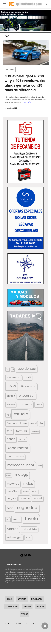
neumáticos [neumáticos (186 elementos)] (13, 491)
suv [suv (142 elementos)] (8, 519)
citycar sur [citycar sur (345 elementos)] (27, 396)
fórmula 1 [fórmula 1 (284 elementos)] (22, 431)
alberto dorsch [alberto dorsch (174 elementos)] (14, 377)
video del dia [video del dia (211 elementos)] (29, 529)
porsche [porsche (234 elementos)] (25, 498)
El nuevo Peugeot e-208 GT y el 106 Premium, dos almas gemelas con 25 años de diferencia (25, 83)
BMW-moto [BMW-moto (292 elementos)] (28, 386)
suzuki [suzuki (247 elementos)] (16, 519)
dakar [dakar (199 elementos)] (39, 404)
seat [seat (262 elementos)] (10, 508)
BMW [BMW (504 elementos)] (11, 386)
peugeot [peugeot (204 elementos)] (11, 498)
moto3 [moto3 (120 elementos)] (8, 475)
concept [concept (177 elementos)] (11, 404)
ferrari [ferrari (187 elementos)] (33, 423)
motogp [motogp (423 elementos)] (21, 474)
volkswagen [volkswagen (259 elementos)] (14, 537)
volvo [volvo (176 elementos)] (28, 537)
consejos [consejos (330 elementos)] (25, 404)
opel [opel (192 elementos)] (34, 491)
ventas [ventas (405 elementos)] (12, 529)
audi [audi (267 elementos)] (28, 377)
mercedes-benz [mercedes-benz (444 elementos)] (20, 465)
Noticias (10, 70)
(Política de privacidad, (36, 569)
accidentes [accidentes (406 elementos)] (27, 368)
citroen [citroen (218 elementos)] (11, 395)
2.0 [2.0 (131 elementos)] (13, 369)
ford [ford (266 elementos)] (9, 431)
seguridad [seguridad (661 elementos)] (27, 507)
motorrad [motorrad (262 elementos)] (13, 484)
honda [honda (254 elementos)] (11, 439)
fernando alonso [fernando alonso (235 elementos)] (17, 423)
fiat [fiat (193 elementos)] (42, 423)
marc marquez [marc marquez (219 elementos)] (15, 456)
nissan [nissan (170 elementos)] (26, 491)
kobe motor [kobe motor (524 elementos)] (17, 447)
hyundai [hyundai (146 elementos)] (22, 439)
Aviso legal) (9, 571)
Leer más (27, 102)
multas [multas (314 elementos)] (28, 484)
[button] (25, 151)
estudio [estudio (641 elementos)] (21, 414)
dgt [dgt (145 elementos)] (8, 415)
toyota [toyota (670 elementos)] (31, 518)
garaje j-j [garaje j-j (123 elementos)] (35, 431)
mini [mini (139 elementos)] (40, 465)
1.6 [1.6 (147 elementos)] (8, 369)
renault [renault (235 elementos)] (37, 498)
